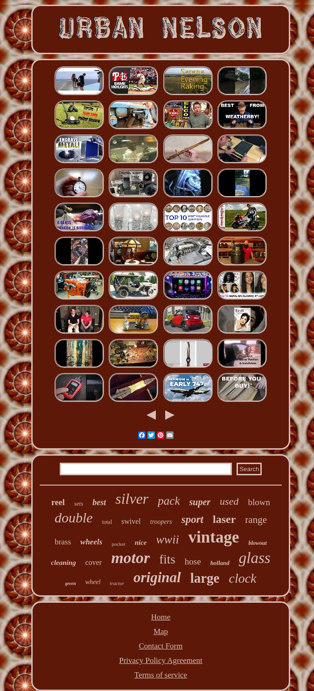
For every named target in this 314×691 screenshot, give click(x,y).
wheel (93, 581)
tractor (117, 583)
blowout (258, 543)
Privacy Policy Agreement (160, 660)
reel (58, 502)
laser (224, 519)
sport (192, 519)
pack (169, 500)
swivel (131, 521)
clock (242, 578)
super (200, 502)
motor (130, 557)
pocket (118, 544)
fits (167, 559)
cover (93, 562)
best (99, 502)
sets (79, 503)
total (107, 522)
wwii (167, 539)
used (229, 501)
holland (220, 562)
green (70, 583)
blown (259, 502)
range (256, 519)
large (205, 578)
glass (255, 558)
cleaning (63, 562)
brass (63, 541)
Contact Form (161, 646)
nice (141, 542)
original (157, 577)
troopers (161, 521)
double (74, 517)
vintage (213, 537)
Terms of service (160, 674)
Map (161, 631)
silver (131, 498)
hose (193, 561)
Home (161, 617)
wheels (91, 541)
